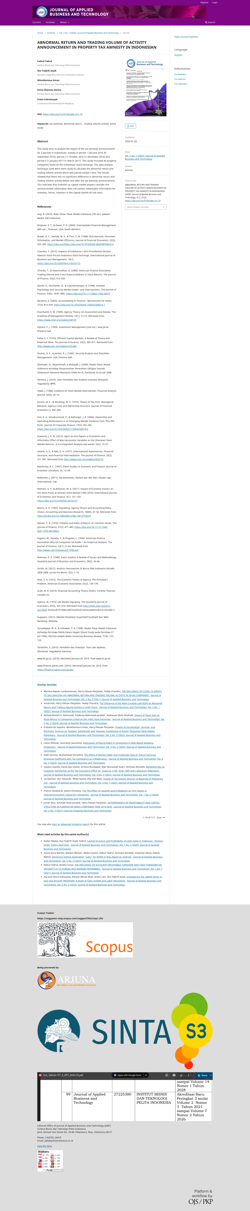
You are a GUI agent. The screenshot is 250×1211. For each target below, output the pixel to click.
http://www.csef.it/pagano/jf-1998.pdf (57, 550)
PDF (131, 126)
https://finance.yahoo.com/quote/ (55, 669)
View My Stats (44, 1146)
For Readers (180, 74)
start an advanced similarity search (71, 824)
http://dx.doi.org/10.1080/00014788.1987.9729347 (64, 515)
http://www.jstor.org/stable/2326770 (83, 459)
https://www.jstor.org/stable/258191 (57, 319)
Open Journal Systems (186, 36)
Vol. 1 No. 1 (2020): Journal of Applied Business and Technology (89, 32)
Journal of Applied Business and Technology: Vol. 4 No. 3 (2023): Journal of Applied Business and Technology (102, 774)
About (63, 22)
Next (159, 817)
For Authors (180, 79)
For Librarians (181, 83)
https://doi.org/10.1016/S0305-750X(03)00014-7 (79, 304)
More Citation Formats (138, 207)
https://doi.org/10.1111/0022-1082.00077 (88, 293)
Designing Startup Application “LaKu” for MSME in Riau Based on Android (92, 856)
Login (214, 2)
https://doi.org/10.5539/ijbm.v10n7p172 (58, 263)
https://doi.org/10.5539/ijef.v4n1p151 (57, 500)
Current (37, 22)
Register (204, 2)
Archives (50, 22)
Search (210, 22)
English (178, 55)
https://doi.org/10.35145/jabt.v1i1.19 (62, 114)
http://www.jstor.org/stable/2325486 (57, 346)
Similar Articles (47, 684)
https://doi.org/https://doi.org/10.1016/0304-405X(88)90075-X (80, 244)
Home (40, 32)
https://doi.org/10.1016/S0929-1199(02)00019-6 (62, 429)
